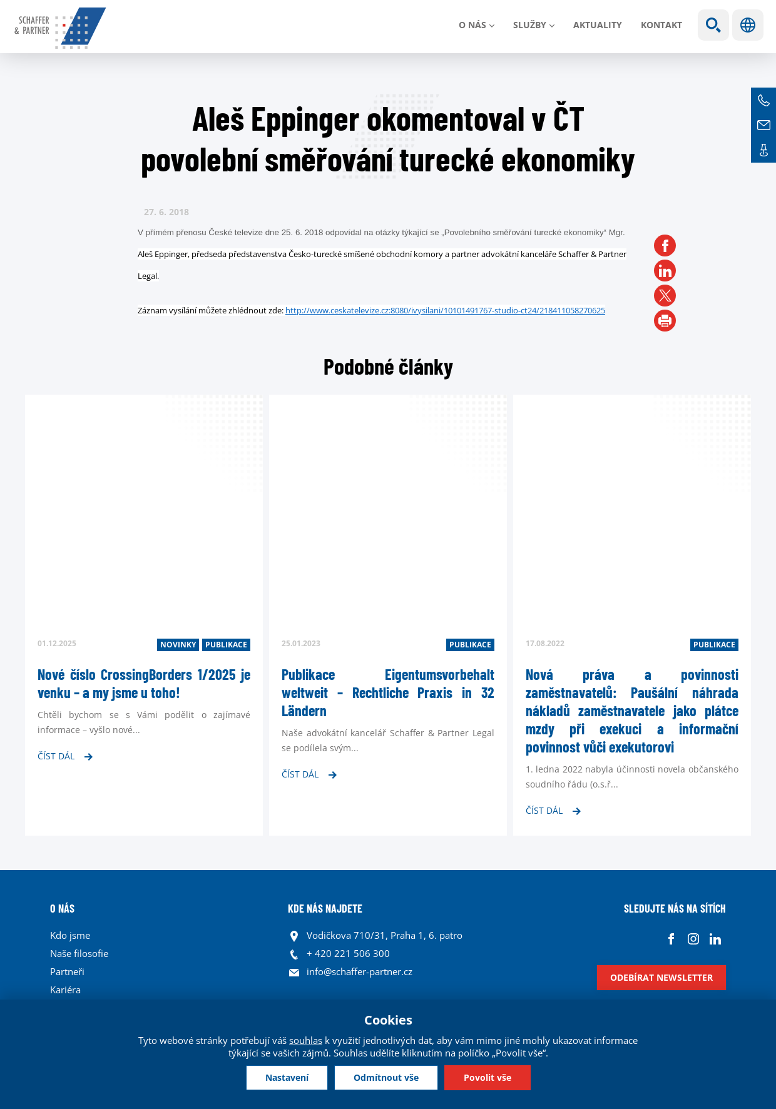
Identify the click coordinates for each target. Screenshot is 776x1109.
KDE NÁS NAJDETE (325, 908)
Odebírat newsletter (661, 977)
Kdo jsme (70, 935)
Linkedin (715, 938)
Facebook (671, 938)
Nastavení (287, 1077)
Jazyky (747, 25)
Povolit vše (487, 1077)
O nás (472, 25)
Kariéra (65, 989)
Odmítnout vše (386, 1077)
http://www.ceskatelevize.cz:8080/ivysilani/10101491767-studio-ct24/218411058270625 (445, 310)
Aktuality (597, 25)
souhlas (305, 1040)
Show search (713, 25)
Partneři (67, 971)
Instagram (693, 938)
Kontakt (661, 25)
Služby (529, 25)
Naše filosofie (79, 953)
